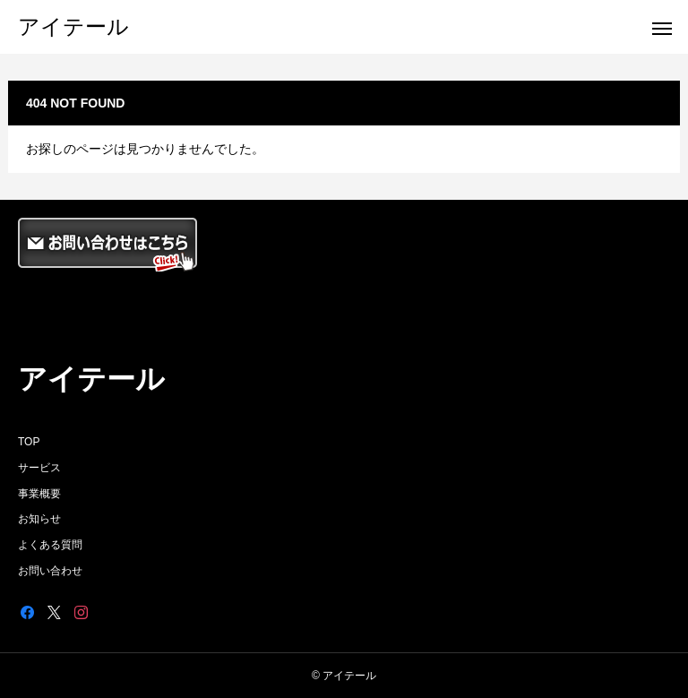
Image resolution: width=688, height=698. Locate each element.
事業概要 (39, 493)
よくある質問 (50, 545)
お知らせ (39, 519)
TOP (28, 441)
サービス (39, 467)
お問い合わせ (50, 570)
